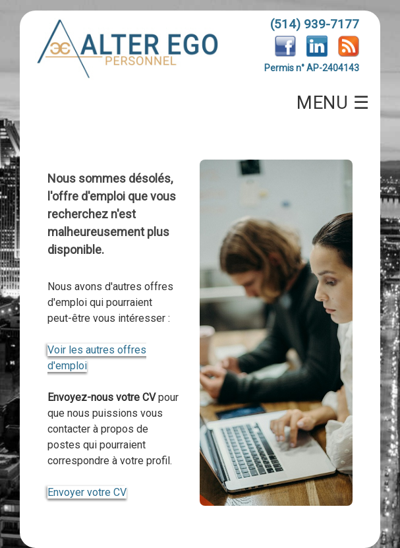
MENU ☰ (333, 102)
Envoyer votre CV (87, 492)
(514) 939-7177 (314, 24)
